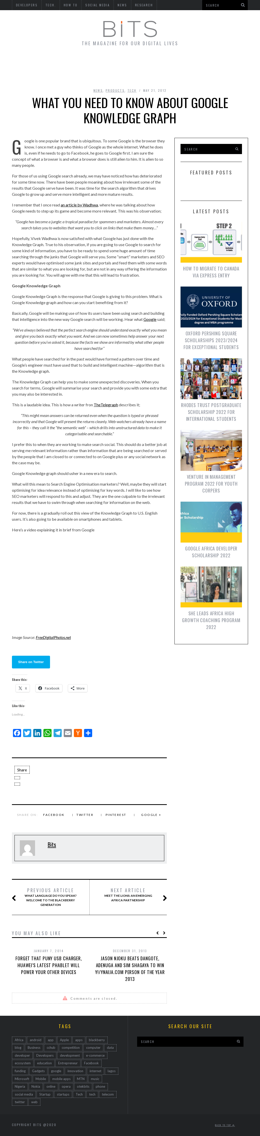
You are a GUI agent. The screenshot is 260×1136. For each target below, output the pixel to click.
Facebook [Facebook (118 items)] (91, 1063)
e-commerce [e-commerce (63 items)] (95, 1055)
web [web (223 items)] (34, 1102)
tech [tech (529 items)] (92, 1094)
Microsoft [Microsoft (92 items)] (22, 1079)
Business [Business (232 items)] (34, 1047)
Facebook (53, 815)
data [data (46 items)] (110, 1047)
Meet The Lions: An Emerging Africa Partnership (130, 895)
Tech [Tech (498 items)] (79, 1094)
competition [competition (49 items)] (71, 1047)
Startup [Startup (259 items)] (45, 1094)
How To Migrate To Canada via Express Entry (211, 272)
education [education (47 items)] (44, 1063)
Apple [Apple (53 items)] (64, 1040)
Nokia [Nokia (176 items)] (35, 1086)
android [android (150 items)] (35, 1040)
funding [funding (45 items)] (20, 1071)
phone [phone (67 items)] (100, 1086)
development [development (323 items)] (70, 1055)
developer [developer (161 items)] (22, 1055)
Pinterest (116, 815)
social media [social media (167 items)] (24, 1094)
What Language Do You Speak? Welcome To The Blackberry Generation (50, 897)
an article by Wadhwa (79, 204)
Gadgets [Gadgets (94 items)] (38, 1071)
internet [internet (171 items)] (95, 1071)
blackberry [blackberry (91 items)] (97, 1040)
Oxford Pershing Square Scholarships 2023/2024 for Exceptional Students (211, 340)
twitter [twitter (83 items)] (20, 1102)
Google (149, 319)
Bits (52, 844)
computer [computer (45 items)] (93, 1047)
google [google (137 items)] (56, 1071)
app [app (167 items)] (51, 1040)
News (98, 90)
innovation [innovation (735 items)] (75, 1071)
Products (115, 90)
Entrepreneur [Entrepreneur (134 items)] (68, 1063)
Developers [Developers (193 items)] (45, 1055)
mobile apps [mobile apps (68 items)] (61, 1079)
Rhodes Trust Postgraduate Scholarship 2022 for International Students (211, 412)
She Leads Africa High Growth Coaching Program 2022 (211, 620)
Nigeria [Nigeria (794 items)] (20, 1086)
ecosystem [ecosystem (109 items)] (23, 1063)
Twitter (84, 815)
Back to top (225, 1125)
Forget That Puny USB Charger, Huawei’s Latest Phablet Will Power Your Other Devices (48, 965)
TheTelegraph (106, 404)
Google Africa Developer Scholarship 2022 (211, 552)
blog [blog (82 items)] (18, 1047)
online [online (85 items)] (50, 1086)
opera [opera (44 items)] (66, 1086)
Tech (132, 90)
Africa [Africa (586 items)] (19, 1040)
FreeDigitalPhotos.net (53, 637)
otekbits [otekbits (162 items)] (83, 1086)
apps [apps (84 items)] (79, 1040)
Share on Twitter (31, 662)
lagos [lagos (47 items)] (112, 1071)
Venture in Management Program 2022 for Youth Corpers (211, 483)
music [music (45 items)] (95, 1079)
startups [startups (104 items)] (63, 1094)
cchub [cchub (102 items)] (51, 1047)
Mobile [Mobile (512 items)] (41, 1079)
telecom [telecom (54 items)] (108, 1094)
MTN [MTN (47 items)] (81, 1079)
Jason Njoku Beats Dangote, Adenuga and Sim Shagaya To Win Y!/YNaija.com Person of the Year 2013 (130, 968)
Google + (151, 815)
